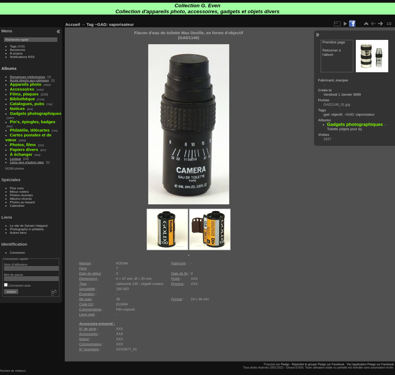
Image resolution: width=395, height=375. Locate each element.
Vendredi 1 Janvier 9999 (342, 94)
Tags (13, 46)
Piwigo (285, 364)
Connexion (17, 252)
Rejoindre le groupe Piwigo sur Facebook (318, 364)
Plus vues (17, 188)
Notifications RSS (22, 57)
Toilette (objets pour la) (344, 129)
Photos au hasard (22, 202)
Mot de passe (13, 274)
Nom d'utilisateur (16, 264)
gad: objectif (332, 114)
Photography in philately (27, 229)
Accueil (72, 24)
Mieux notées (19, 191)
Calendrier (17, 205)
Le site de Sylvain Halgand (29, 225)
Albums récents (21, 198)
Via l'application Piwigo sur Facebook (370, 364)
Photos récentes (21, 195)
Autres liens (18, 232)
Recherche (17, 49)
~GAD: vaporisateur (114, 24)
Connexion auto (17, 285)
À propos (16, 53)
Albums (8, 68)
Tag (90, 24)
